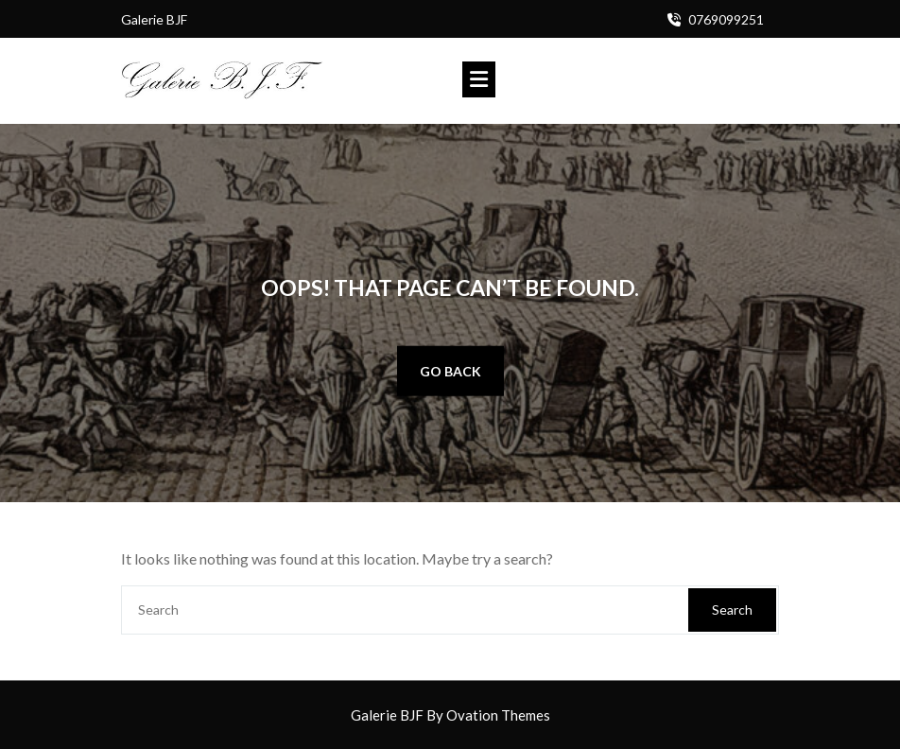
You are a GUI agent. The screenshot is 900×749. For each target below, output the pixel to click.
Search (732, 609)
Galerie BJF (450, 714)
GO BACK (450, 371)
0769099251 (726, 19)
